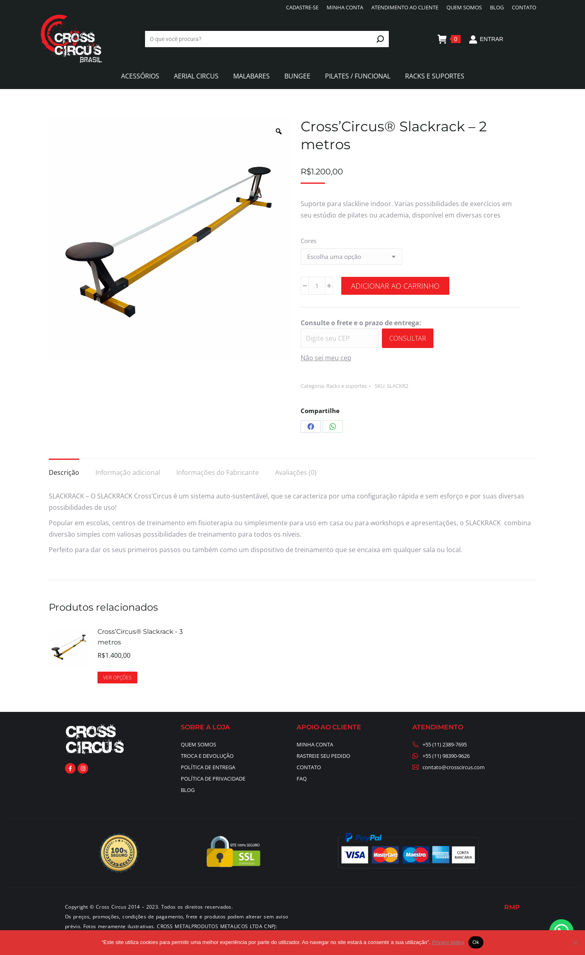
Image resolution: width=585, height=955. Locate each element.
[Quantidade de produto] (317, 286)
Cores (308, 241)
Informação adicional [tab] (127, 472)
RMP (512, 907)
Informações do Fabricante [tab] (217, 472)
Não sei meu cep (326, 357)
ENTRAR (486, 39)
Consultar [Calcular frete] (407, 338)
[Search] (267, 39)
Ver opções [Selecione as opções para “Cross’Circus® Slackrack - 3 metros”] (117, 677)
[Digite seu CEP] (340, 338)
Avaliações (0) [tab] (295, 472)
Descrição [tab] (64, 472)
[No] (575, 942)
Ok (475, 942)
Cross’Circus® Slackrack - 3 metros (140, 637)
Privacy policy (448, 942)
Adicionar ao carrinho (395, 286)
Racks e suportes (346, 385)
